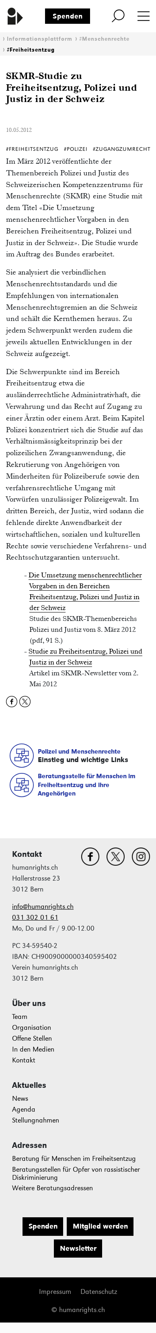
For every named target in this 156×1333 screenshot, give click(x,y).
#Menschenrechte (104, 38)
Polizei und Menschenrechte (79, 751)
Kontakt (23, 1060)
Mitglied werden (100, 1226)
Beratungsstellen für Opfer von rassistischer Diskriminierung (76, 1173)
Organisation (31, 1027)
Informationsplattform (39, 38)
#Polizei (76, 149)
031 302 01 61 (35, 917)
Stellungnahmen (35, 1120)
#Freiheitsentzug (31, 49)
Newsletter (78, 1248)
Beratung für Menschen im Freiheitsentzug (74, 1158)
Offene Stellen (32, 1038)
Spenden (68, 16)
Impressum (55, 1291)
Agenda (23, 1109)
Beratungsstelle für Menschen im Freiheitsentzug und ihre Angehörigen (86, 784)
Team (19, 1016)
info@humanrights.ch (43, 906)
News (20, 1098)
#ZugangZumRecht (121, 149)
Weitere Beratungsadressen (52, 1188)
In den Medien (33, 1049)
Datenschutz (98, 1291)
